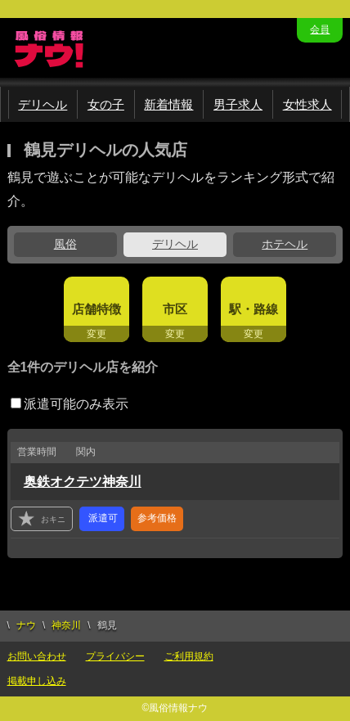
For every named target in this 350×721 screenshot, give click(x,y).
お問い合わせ (36, 656)
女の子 (106, 104)
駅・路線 (253, 309)
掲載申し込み (36, 681)
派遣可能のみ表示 (69, 404)
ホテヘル (284, 243)
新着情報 (168, 104)
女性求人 (307, 104)
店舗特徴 (96, 309)
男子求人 (237, 104)
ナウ (26, 625)
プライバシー (115, 656)
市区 (175, 309)
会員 (320, 29)
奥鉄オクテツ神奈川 (82, 482)
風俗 (65, 243)
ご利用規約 (188, 656)
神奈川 (66, 625)
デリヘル (42, 104)
